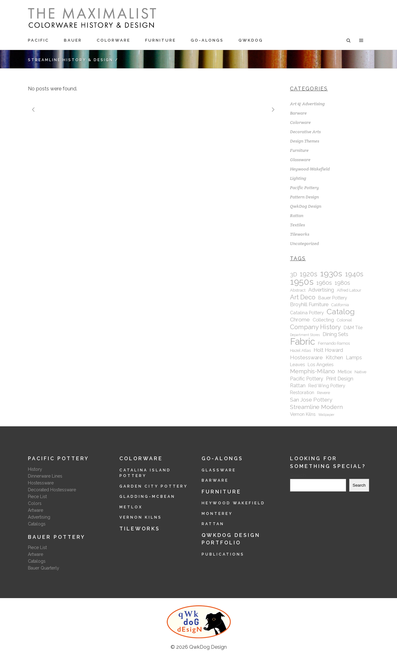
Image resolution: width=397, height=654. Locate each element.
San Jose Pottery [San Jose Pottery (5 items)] (311, 400)
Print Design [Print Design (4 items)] (339, 379)
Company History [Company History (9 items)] (315, 327)
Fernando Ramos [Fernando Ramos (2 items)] (334, 343)
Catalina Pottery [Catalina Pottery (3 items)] (307, 312)
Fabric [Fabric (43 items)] (302, 341)
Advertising (39, 517)
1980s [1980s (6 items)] (342, 282)
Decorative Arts (305, 131)
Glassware (300, 159)
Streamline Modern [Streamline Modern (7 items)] (316, 406)
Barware (298, 113)
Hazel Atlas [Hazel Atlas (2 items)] (300, 350)
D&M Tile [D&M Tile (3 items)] (353, 327)
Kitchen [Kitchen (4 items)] (334, 358)
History (35, 469)
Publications (223, 554)
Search (298, 475)
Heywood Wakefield (233, 503)
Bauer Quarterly (43, 567)
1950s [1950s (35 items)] (302, 281)
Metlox (131, 507)
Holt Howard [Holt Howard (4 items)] (328, 350)
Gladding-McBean (147, 496)
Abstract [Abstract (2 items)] (298, 290)
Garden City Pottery (153, 486)
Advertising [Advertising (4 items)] (321, 290)
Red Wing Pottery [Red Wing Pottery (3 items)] (326, 385)
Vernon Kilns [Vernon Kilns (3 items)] (302, 414)
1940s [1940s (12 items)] (354, 273)
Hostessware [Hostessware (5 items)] (306, 357)
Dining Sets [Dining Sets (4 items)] (335, 334)
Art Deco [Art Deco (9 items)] (302, 297)
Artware (35, 510)
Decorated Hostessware (52, 489)
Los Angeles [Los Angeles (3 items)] (320, 364)
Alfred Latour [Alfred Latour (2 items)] (349, 290)
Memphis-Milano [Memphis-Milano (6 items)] (312, 371)
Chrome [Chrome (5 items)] (300, 319)
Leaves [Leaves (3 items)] (297, 364)
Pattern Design (304, 197)
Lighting (298, 178)
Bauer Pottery (56, 537)
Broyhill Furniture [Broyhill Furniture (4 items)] (309, 304)
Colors (35, 503)
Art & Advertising (307, 104)
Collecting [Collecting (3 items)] (323, 319)
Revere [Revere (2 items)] (323, 392)
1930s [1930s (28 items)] (331, 273)
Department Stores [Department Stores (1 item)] (305, 335)
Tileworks (299, 234)
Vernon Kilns (140, 517)
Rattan (296, 215)
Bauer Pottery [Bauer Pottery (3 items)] (332, 297)
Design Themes (304, 141)
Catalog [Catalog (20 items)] (341, 311)
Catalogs (37, 523)
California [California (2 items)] (340, 304)
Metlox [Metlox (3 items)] (345, 371)
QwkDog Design (305, 206)
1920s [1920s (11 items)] (308, 274)
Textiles (297, 225)
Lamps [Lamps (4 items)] (354, 358)
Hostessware (41, 482)
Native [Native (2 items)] (360, 372)
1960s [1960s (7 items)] (324, 282)
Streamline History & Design (70, 60)
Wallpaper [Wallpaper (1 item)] (326, 414)
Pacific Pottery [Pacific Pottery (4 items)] (306, 379)
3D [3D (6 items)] (293, 274)
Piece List (37, 496)
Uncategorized (304, 243)
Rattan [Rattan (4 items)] (298, 385)
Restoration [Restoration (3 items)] (302, 392)
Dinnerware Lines (45, 476)
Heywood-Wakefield (310, 169)
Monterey (217, 513)
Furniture (299, 150)
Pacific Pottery (304, 187)
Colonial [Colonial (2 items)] (344, 320)
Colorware (300, 122)
